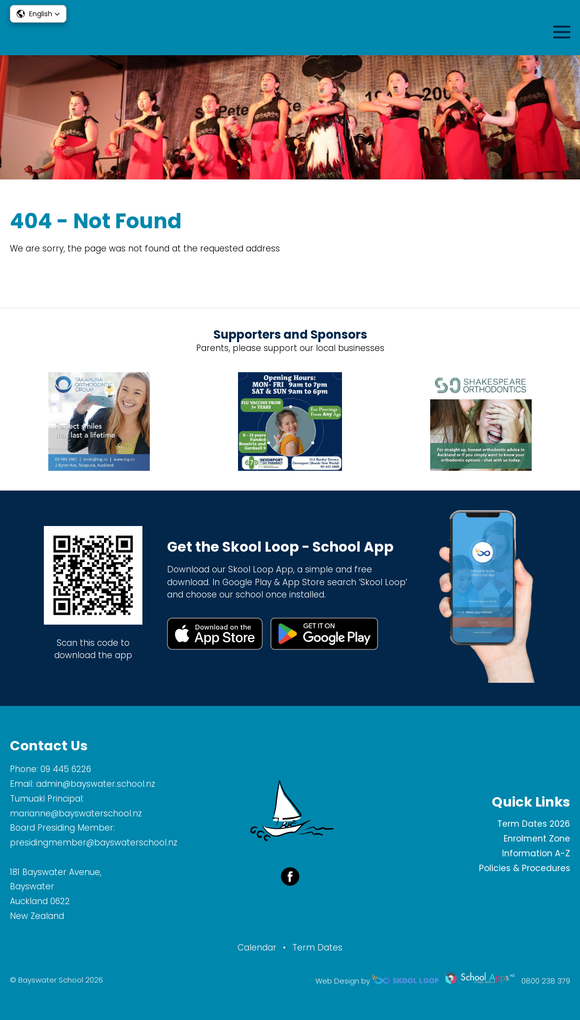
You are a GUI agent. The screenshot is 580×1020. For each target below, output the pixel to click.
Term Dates (317, 947)
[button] (38, 13)
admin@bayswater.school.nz (95, 784)
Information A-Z (536, 853)
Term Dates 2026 (533, 824)
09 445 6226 (65, 769)
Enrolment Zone (537, 838)
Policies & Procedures (524, 868)
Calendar (257, 947)
